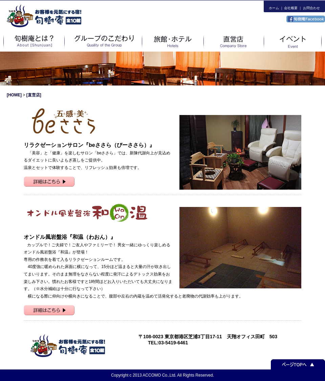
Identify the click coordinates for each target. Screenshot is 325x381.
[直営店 (33, 95)
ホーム (274, 8)
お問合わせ (311, 8)
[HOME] (15, 95)
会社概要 (291, 8)
